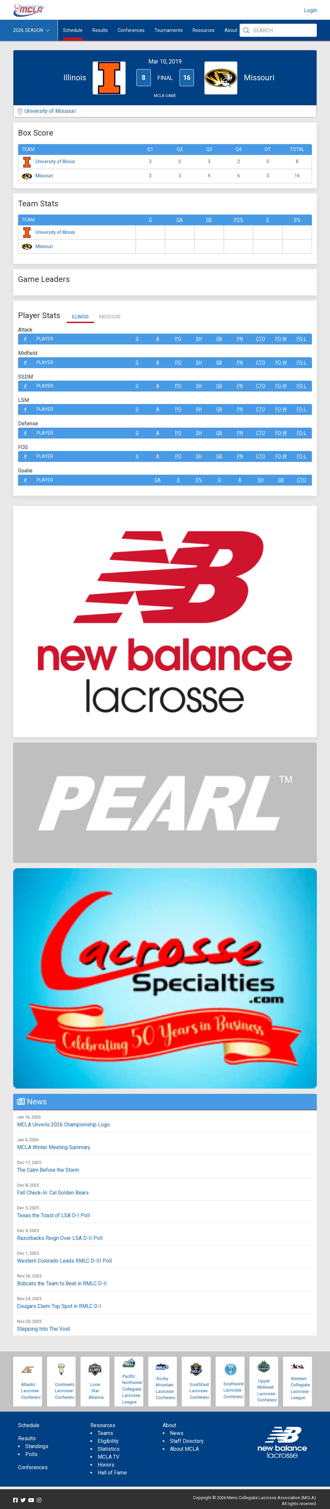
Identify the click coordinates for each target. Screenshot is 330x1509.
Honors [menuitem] (106, 1465)
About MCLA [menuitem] (184, 1449)
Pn (240, 338)
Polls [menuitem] (31, 1454)
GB (209, 219)
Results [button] (100, 30)
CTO (260, 338)
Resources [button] (204, 30)
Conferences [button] (131, 30)
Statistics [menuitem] (109, 1449)
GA (180, 219)
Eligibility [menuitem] (108, 1441)
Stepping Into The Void (43, 1329)
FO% (238, 219)
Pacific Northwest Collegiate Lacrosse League (132, 1389)
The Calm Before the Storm (48, 1170)
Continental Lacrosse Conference (66, 1391)
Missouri (44, 175)
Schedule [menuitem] (72, 30)
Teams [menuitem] (105, 1433)
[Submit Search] (246, 30)
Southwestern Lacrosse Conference (237, 1390)
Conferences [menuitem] (33, 1467)
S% (297, 219)
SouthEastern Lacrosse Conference (202, 1391)
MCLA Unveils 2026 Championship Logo (63, 1124)
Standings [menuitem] (36, 1446)
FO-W (281, 338)
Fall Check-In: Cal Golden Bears (53, 1193)
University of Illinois (55, 161)
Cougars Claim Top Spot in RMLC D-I (59, 1306)
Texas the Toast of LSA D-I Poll (53, 1215)
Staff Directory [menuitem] (187, 1441)
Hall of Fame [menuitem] (112, 1473)
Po (178, 338)
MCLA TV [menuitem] (108, 1457)
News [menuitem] (176, 1433)
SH (199, 338)
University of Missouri (50, 111)
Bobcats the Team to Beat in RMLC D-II (62, 1283)
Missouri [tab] (109, 316)
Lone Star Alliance (96, 1391)
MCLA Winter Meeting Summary (53, 1147)
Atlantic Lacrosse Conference (32, 1391)
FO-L (301, 338)
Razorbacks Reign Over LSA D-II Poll (60, 1238)
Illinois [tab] (80, 316)
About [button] (230, 30)
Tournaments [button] (168, 30)
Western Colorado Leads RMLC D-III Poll (64, 1261)
